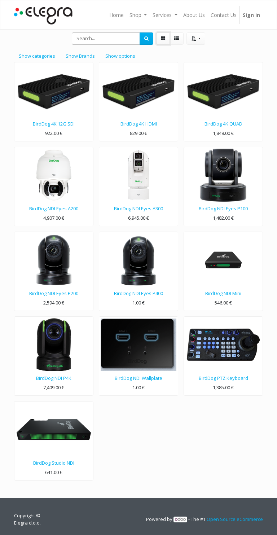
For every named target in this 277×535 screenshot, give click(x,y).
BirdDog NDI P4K (53, 378)
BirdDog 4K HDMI (138, 123)
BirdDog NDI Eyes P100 (223, 208)
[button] (195, 38)
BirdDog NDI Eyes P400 (138, 293)
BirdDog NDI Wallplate (138, 378)
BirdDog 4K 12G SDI (54, 123)
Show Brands (80, 56)
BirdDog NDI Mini (223, 293)
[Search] (146, 38)
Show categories (37, 56)
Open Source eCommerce (235, 519)
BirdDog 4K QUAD (223, 123)
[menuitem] (116, 15)
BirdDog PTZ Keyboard (223, 378)
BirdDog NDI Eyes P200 (53, 293)
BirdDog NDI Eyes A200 (53, 208)
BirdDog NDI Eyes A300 (138, 208)
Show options (120, 56)
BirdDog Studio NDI (53, 463)
